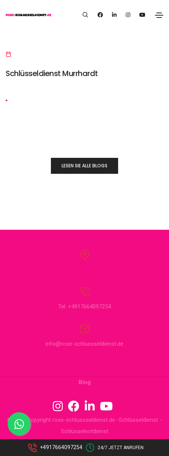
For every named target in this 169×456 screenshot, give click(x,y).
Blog (85, 382)
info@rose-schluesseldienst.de (84, 343)
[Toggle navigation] (159, 15)
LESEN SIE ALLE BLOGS (84, 165)
